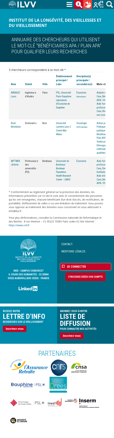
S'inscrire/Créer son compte (85, 276)
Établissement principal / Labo (64, 80)
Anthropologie (82, 127)
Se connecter (76, 266)
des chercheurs (79, 5)
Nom (13, 84)
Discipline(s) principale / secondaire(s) (84, 80)
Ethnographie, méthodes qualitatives (103, 149)
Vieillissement (104, 141)
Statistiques (81, 96)
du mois (88, 5)
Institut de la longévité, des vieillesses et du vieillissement (55, 22)
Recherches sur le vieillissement (97, 5)
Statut (28, 84)
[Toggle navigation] (69, 4)
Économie (81, 92)
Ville (45, 84)
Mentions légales (73, 251)
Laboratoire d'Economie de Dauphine (63, 104)
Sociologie (81, 123)
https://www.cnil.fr (19, 225)
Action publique (104, 123)
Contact (67, 244)
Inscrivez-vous (15, 328)
